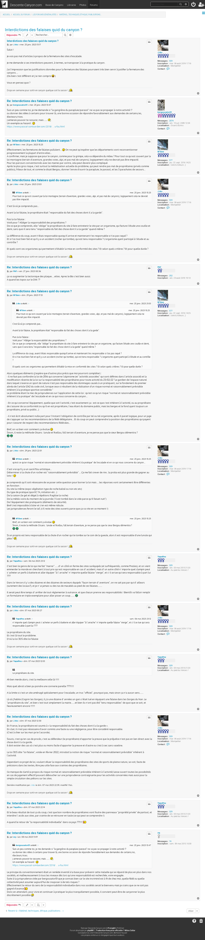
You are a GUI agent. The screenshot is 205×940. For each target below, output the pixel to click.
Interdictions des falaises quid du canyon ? (43, 30)
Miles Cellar (130, 930)
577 (170, 160)
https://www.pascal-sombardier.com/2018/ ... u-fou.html (36, 126)
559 (170, 61)
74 (170, 841)
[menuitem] (193, 5)
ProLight (111, 928)
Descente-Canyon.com (26, 5)
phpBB (90, 930)
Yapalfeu (162, 557)
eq (159, 833)
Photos (82, 5)
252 (170, 275)
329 (170, 565)
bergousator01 (165, 112)
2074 (171, 121)
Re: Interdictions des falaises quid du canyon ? (39, 101)
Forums (94, 5)
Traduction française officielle (109, 930)
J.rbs (160, 52)
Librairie (71, 5)
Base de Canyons (54, 5)
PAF (159, 267)
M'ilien (161, 152)
